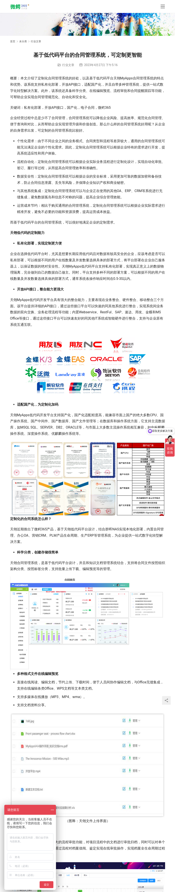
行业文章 (68, 65)
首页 (12, 41)
